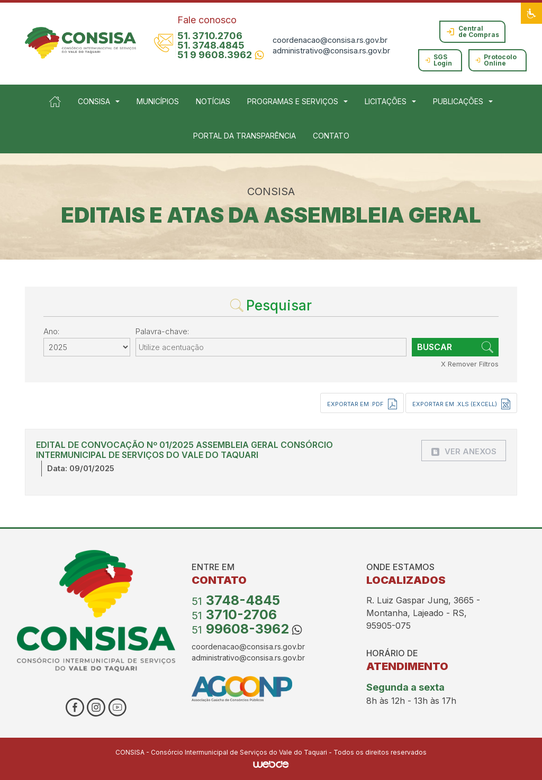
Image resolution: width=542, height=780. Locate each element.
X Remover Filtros (470, 364)
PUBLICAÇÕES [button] (458, 101)
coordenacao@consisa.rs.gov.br (330, 39)
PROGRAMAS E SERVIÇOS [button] (292, 101)
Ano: (51, 331)
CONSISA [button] (94, 101)
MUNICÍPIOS (158, 101)
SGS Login (438, 60)
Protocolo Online (496, 60)
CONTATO (331, 135)
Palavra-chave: (162, 331)
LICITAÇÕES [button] (385, 101)
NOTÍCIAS (213, 101)
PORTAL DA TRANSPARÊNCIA (244, 135)
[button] (531, 13)
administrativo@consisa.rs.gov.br (331, 50)
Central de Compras (472, 31)
